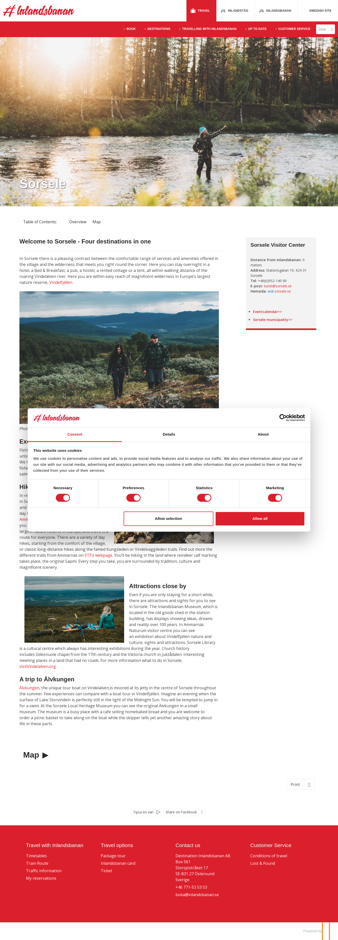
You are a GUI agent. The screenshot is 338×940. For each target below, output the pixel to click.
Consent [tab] (94, 434)
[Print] (300, 784)
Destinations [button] (159, 29)
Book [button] (131, 29)
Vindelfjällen (60, 282)
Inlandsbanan (278, 10)
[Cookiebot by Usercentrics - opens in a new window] (254, 418)
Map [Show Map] (96, 222)
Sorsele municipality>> (272, 319)
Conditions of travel (268, 856)
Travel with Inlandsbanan (54, 845)
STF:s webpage (98, 555)
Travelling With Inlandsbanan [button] (209, 29)
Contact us (187, 845)
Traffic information (44, 870)
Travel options (117, 845)
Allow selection (168, 518)
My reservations (41, 878)
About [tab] (243, 434)
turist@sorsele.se (278, 286)
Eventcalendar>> (267, 311)
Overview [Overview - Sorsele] (77, 222)
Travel (204, 10)
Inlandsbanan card (118, 863)
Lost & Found (262, 863)
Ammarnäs (29, 519)
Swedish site (320, 10)
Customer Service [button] (294, 29)
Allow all (240, 518)
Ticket (106, 870)
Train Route (37, 863)
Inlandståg (238, 10)
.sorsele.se (279, 291)
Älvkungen (29, 688)
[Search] (322, 29)
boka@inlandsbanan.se (197, 894)
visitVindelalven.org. (38, 666)
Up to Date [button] (257, 29)
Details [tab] (169, 434)
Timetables (36, 856)
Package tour (113, 856)
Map (32, 754)
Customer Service (270, 845)
